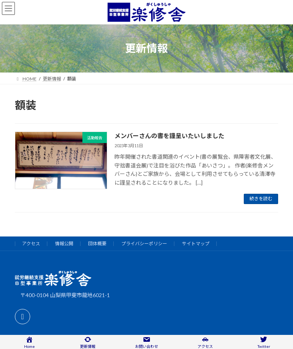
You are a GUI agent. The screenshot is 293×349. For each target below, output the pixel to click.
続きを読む (261, 198)
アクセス (31, 243)
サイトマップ (195, 243)
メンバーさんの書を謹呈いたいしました (169, 135)
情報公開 (64, 243)
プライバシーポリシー (144, 243)
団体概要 (97, 243)
